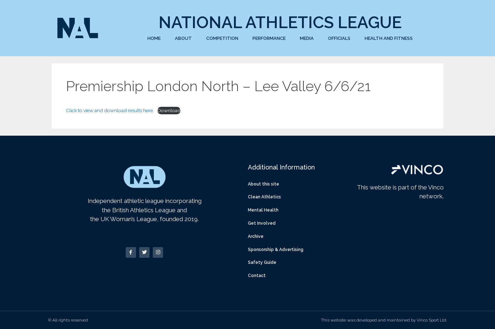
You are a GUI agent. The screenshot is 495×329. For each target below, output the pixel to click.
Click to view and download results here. (110, 110)
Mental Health (263, 210)
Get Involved (262, 223)
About (183, 38)
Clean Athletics (264, 196)
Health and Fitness (389, 38)
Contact (257, 275)
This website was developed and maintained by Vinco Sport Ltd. (384, 320)
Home (154, 38)
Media (307, 38)
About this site (263, 184)
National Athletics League (280, 22)
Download (169, 110)
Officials (339, 38)
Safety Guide (262, 262)
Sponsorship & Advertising (275, 249)
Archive (256, 236)
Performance (269, 38)
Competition (222, 38)
